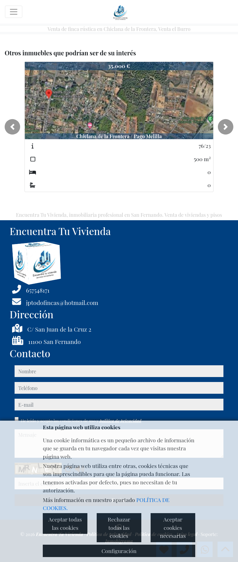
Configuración (118, 550)
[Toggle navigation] (13, 12)
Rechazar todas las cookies (119, 527)
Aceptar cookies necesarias (173, 527)
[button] (12, 127)
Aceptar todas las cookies (65, 523)
